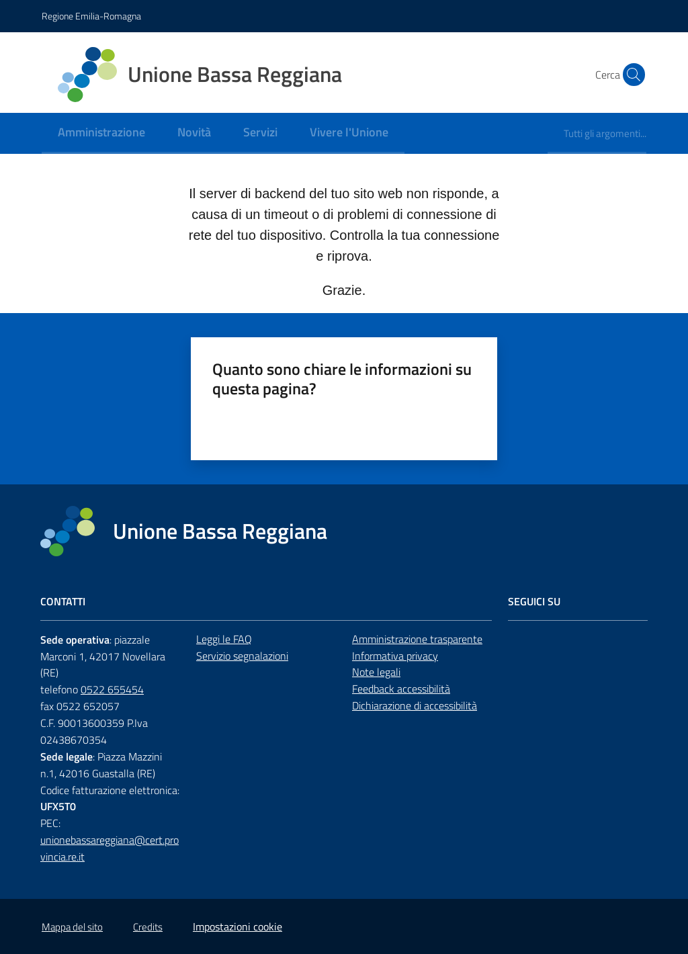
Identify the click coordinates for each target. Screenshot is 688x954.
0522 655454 (112, 689)
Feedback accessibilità (401, 689)
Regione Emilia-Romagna (91, 16)
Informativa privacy (395, 656)
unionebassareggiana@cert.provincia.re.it (109, 848)
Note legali (376, 672)
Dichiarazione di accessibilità (414, 705)
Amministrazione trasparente (417, 639)
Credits (148, 927)
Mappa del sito (72, 927)
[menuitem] (101, 133)
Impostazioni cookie (237, 926)
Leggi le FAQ (224, 639)
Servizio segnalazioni (242, 656)
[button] (630, 74)
